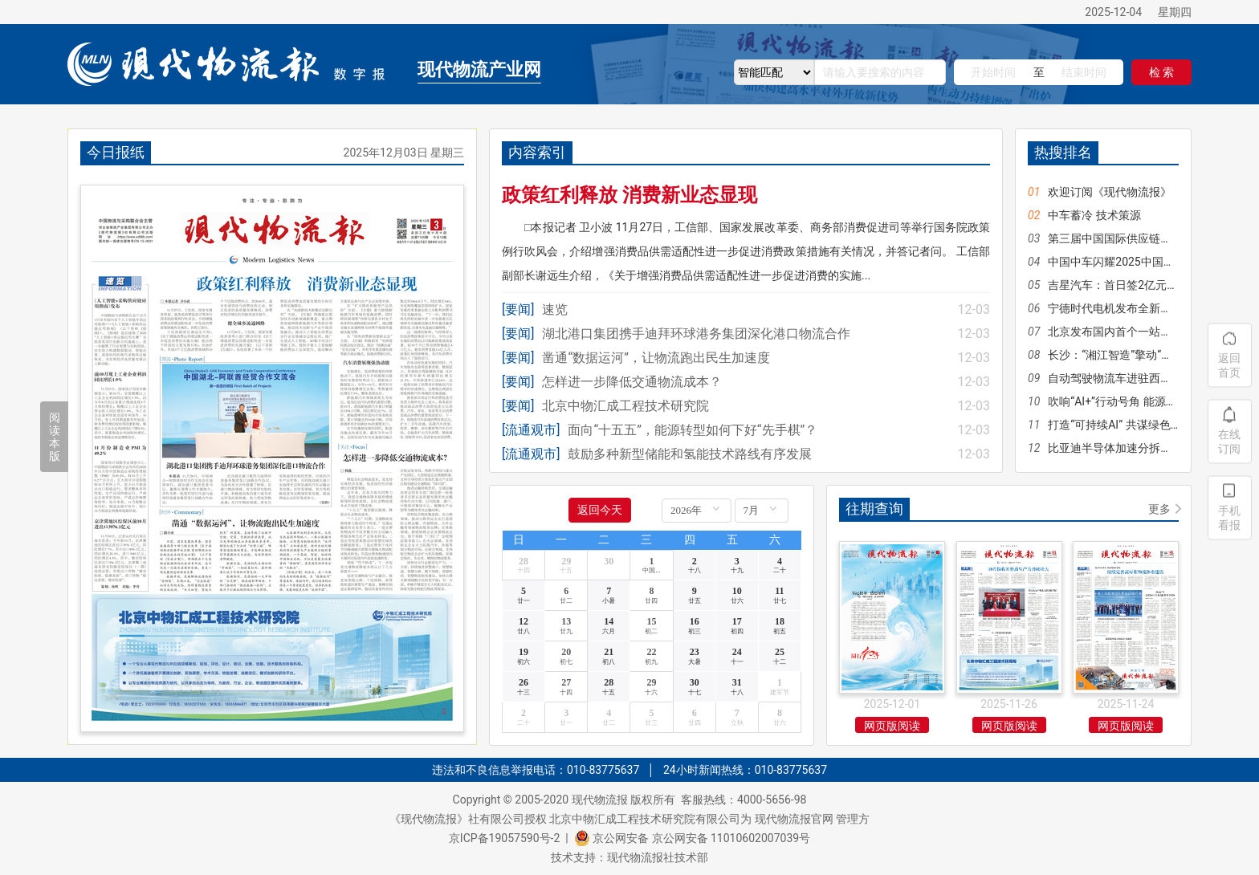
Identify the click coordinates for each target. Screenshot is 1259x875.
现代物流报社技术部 (657, 857)
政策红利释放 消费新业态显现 (629, 195)
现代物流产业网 (479, 69)
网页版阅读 (892, 725)
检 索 (1161, 72)
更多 (1159, 509)
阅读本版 (54, 436)
